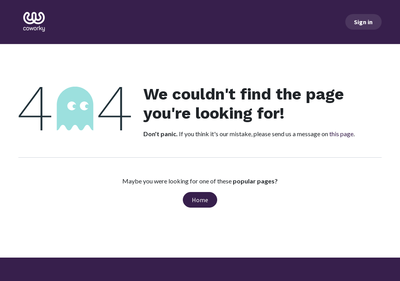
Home (200, 200)
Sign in (363, 22)
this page (341, 133)
